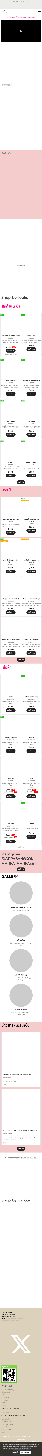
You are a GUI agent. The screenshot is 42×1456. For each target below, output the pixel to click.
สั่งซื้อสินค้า (10, 351)
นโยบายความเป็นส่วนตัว (14, 1449)
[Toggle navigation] (39, 12)
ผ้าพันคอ (4, 1402)
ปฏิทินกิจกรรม (6, 1429)
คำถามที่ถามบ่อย (7, 1427)
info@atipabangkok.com (14, 1319)
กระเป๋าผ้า (4, 1405)
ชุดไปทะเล (5, 1395)
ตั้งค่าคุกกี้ (15, 1452)
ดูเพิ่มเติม (21, 482)
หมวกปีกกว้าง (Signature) (10, 1390)
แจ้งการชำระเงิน (7, 1422)
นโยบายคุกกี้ (27, 1449)
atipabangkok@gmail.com (10, 1321)
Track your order (7, 1424)
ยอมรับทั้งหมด (25, 1452)
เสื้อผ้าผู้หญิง (5, 1392)
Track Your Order (7, 1412)
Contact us (5, 1432)
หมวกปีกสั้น (5, 1397)
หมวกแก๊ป (4, 1400)
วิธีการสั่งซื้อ (5, 1419)
